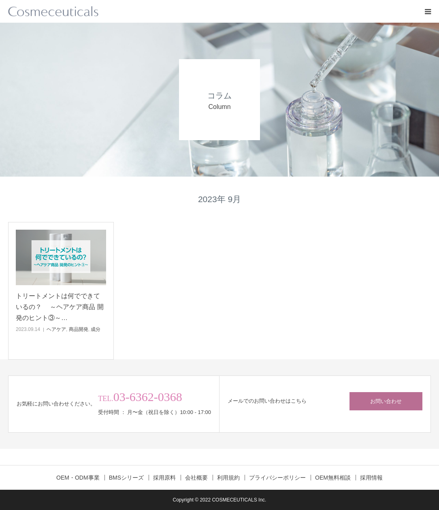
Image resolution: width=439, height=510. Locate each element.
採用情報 (371, 477)
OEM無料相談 (333, 477)
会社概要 (196, 477)
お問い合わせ (386, 401)
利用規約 (228, 477)
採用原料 (164, 477)
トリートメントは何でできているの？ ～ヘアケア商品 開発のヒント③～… (60, 306)
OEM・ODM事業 (78, 477)
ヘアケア (56, 329)
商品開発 (78, 329)
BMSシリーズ (126, 477)
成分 (95, 329)
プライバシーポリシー (277, 477)
